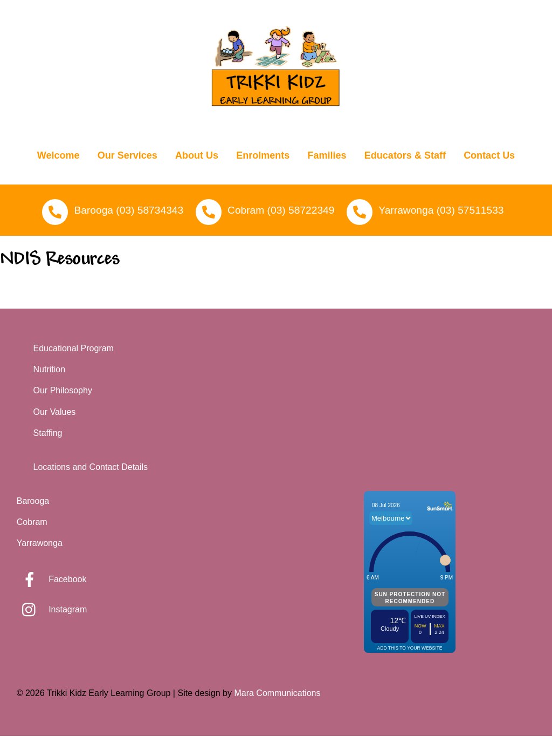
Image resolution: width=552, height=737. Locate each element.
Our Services (127, 156)
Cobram (32, 523)
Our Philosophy (62, 392)
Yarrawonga (40, 544)
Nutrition (49, 371)
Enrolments (262, 156)
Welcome (58, 156)
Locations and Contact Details (90, 468)
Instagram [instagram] (52, 611)
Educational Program (73, 349)
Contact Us (489, 156)
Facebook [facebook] (52, 580)
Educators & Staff (405, 156)
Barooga (33, 502)
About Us (196, 156)
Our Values (54, 413)
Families (327, 156)
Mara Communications (277, 694)
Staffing (48, 434)
